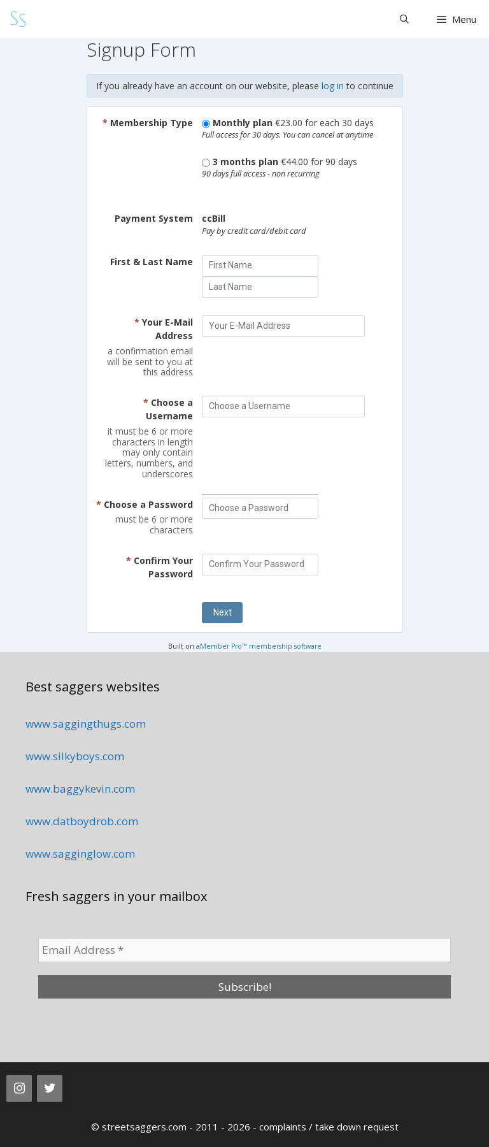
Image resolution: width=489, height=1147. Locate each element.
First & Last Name (151, 262)
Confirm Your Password (159, 567)
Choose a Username (168, 409)
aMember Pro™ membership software (259, 646)
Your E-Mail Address (163, 329)
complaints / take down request (329, 1126)
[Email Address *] (244, 950)
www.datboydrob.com (81, 821)
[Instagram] (19, 1088)
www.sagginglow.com (80, 853)
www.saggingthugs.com (85, 723)
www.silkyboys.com (74, 756)
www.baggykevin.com (80, 788)
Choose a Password (144, 504)
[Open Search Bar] (404, 19)
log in (333, 86)
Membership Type (148, 123)
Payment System (154, 218)
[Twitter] (49, 1088)
